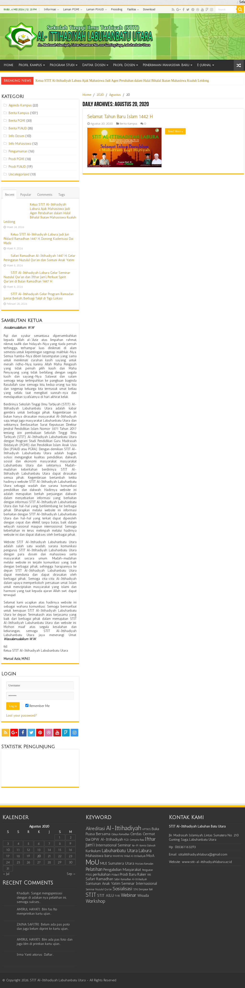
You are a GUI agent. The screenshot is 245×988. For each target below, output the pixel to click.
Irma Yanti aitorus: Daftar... (35, 955)
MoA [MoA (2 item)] (150, 855)
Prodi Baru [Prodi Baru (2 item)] (128, 874)
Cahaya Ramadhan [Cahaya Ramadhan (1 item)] (120, 834)
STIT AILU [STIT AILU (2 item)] (105, 895)
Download (149, 9)
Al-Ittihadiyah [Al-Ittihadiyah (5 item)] (123, 828)
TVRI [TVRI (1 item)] (117, 895)
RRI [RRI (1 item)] (149, 874)
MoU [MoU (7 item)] (92, 862)
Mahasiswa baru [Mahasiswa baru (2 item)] (99, 855)
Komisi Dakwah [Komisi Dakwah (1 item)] (147, 845)
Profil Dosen (124, 65)
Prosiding (116, 9)
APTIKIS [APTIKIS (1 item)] (146, 829)
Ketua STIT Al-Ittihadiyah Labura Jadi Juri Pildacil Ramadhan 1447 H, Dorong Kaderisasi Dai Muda (38, 238)
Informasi (50, 9)
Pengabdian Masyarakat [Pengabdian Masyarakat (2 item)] (122, 869)
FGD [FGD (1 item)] (126, 839)
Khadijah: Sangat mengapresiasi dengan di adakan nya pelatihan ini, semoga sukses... (41, 897)
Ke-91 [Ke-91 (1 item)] (135, 845)
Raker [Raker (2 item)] (141, 874)
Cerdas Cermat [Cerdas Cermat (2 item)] (142, 834)
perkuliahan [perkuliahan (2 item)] (102, 874)
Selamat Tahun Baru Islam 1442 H (120, 116)
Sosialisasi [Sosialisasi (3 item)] (122, 888)
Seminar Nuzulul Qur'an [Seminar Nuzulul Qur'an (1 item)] (99, 889)
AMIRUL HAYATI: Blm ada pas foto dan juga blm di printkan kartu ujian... (44, 941)
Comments (44, 195)
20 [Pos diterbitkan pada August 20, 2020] (39, 856)
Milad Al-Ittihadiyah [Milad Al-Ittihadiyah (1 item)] (134, 856)
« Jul (6, 874)
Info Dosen (16, 136)
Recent (9, 195)
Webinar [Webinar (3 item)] (128, 895)
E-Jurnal (204, 65)
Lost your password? (21, 715)
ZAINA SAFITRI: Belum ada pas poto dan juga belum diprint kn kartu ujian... (43, 926)
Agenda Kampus (20, 105)
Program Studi (62, 65)
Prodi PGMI (16, 159)
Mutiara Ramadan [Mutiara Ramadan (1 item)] (144, 863)
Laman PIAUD (95, 9)
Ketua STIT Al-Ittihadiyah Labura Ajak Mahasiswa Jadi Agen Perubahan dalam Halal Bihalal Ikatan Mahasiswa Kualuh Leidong (122, 80)
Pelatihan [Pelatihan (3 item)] (94, 869)
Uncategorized (19, 174)
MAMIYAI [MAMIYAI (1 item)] (118, 856)
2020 (100, 95)
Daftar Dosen (93, 65)
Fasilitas (131, 9)
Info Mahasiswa (20, 144)
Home (8, 65)
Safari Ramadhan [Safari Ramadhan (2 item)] (99, 879)
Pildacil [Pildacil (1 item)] (115, 874)
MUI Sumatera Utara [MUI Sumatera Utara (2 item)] (117, 863)
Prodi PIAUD (17, 167)
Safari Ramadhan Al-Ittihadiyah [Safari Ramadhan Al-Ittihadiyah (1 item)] (130, 879)
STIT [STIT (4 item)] (91, 894)
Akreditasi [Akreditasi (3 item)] (95, 828)
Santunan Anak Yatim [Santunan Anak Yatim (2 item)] (103, 883)
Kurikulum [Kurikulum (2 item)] (93, 851)
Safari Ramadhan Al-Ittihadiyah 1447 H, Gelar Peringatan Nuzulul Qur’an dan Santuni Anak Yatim (39, 258)
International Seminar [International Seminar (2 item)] (113, 845)
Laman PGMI (71, 9)
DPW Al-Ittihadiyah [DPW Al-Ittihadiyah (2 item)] (107, 839)
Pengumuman (18, 151)
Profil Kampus (30, 65)
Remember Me (37, 706)
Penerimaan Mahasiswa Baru (166, 65)
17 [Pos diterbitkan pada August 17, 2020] (8, 856)
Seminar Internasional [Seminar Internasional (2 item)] (139, 883)
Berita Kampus (128, 123)
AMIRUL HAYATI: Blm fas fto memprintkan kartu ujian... (37, 911)
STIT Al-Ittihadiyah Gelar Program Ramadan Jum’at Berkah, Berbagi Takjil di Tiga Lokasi (38, 296)
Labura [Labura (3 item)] (145, 850)
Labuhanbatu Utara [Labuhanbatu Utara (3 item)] (120, 850)
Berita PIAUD (18, 128)
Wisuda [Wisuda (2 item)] (143, 895)
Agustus (115, 95)
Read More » (175, 131)
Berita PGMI (17, 121)
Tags (61, 195)
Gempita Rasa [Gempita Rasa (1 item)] (137, 839)
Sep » (71, 874)
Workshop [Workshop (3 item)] (95, 901)
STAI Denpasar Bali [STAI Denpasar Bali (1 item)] (143, 889)
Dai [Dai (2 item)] (88, 839)
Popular (25, 195)
